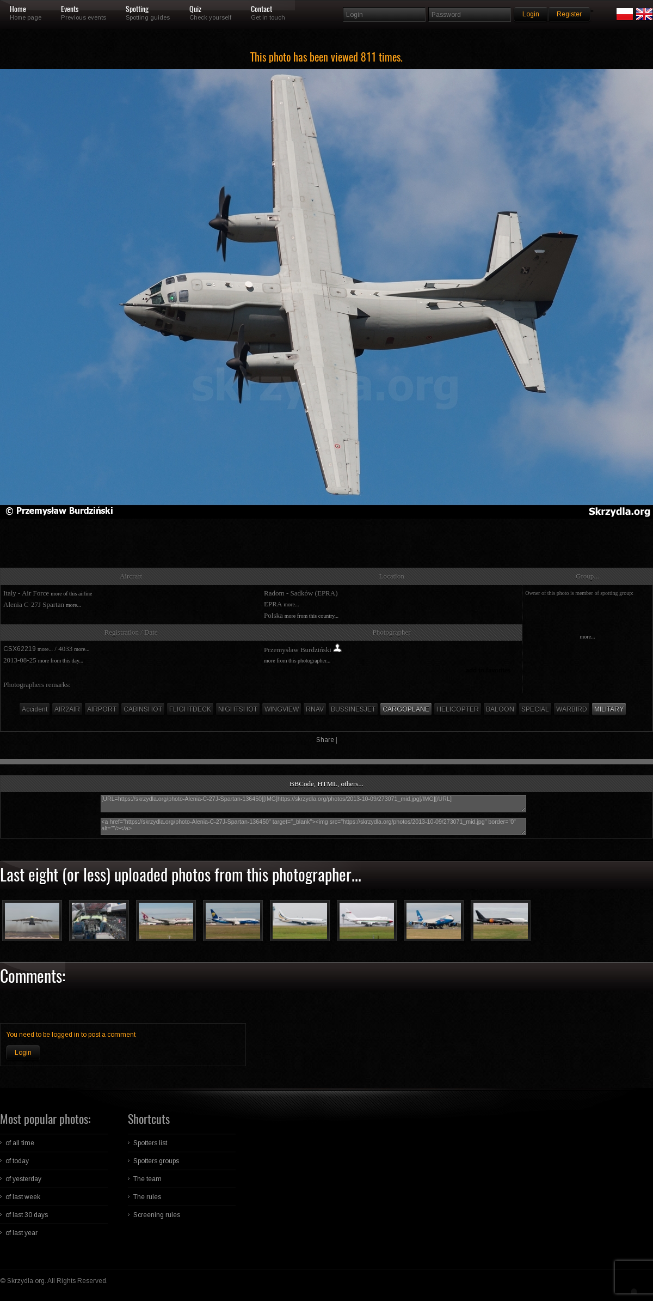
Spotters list (150, 1143)
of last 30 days (26, 1215)
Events (69, 9)
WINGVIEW (281, 709)
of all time (19, 1143)
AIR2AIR (67, 709)
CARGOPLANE (406, 709)
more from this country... (311, 616)
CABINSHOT (143, 709)
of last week (22, 1197)
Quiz (195, 9)
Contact (261, 9)
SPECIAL (535, 709)
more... (73, 605)
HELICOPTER (457, 709)
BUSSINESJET (353, 709)
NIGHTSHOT (237, 709)
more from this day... (60, 661)
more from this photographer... (297, 661)
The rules (147, 1197)
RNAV (315, 709)
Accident (34, 709)
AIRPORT (101, 709)
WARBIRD (571, 709)
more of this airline (71, 594)
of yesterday (23, 1179)
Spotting (137, 9)
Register (569, 14)
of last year (21, 1233)
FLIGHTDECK (190, 709)
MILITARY (609, 709)
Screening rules (156, 1215)
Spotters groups (156, 1161)
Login (23, 1052)
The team (147, 1179)
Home (18, 9)
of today (17, 1161)
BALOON (500, 709)
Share (325, 740)
